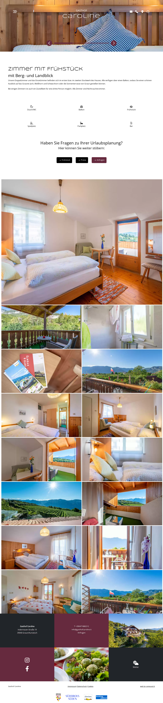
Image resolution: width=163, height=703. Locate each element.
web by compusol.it (147, 686)
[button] (50, 43)
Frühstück (64, 160)
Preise (82, 160)
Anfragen (99, 160)
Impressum (72, 686)
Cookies (90, 686)
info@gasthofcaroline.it (81, 629)
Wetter (136, 667)
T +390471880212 (81, 626)
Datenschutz (82, 686)
